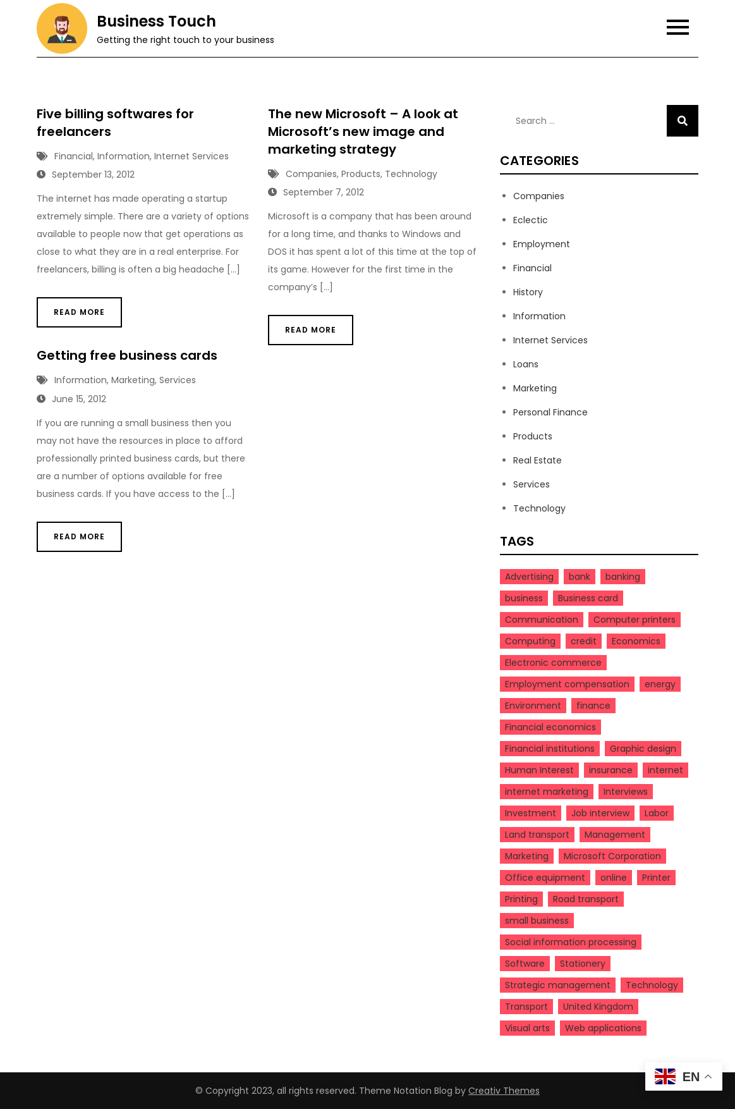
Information (123, 156)
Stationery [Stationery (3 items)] (582, 963)
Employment (541, 244)
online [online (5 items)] (613, 877)
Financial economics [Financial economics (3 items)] (550, 727)
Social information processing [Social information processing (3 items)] (570, 942)
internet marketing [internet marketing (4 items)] (546, 791)
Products (360, 174)
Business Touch (156, 21)
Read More (79, 312)
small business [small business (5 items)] (537, 920)
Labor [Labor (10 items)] (657, 813)
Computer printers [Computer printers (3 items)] (634, 619)
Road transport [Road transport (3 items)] (586, 899)
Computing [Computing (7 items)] (530, 641)
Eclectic (530, 220)
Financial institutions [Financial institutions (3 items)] (550, 748)
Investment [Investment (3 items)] (530, 813)
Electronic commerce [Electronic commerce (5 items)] (553, 662)
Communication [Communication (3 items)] (541, 619)
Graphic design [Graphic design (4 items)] (643, 748)
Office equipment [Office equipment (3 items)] (545, 877)
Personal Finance (550, 412)
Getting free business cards (127, 355)
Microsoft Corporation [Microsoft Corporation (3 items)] (612, 856)
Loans (525, 364)
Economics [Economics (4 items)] (636, 641)
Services (177, 380)
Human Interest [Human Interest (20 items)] (539, 770)
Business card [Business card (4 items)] (588, 598)
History (528, 292)
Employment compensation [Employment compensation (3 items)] (567, 684)
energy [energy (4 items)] (660, 684)
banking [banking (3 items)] (622, 576)
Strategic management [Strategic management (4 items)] (557, 985)
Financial (73, 156)
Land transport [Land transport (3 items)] (537, 834)
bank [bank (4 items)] (579, 576)
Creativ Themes (504, 1090)
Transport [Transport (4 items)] (526, 1006)
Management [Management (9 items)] (615, 834)
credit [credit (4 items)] (584, 641)
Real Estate (537, 460)
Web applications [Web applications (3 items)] (603, 1028)
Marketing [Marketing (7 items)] (527, 856)
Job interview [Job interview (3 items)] (600, 813)
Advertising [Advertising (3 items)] (529, 576)
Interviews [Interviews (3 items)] (626, 791)
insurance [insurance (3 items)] (611, 770)
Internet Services (191, 156)
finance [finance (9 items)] (593, 705)
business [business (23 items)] (524, 598)
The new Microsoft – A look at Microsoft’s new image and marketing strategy (363, 131)
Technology (411, 174)
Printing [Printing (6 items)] (521, 899)
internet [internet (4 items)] (665, 770)
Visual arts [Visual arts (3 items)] (527, 1028)
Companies (311, 174)
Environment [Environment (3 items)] (533, 705)
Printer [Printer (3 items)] (656, 877)
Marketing (133, 380)
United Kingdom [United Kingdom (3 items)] (598, 1006)
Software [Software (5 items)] (525, 963)
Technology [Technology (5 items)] (652, 985)
